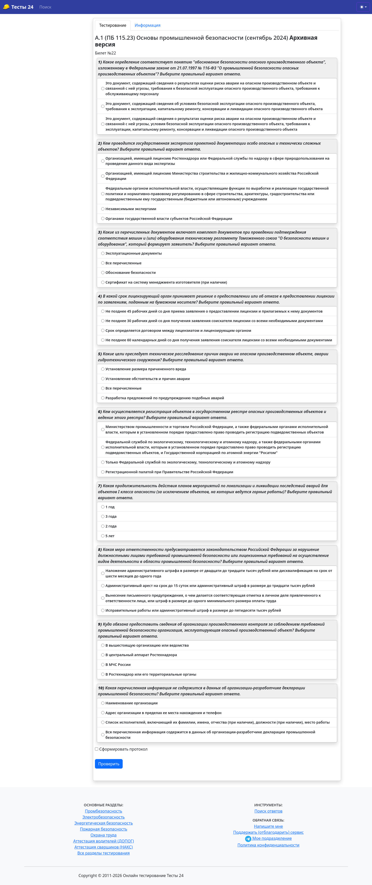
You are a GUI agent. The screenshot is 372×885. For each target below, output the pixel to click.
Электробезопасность (103, 817)
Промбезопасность (103, 811)
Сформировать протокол (123, 749)
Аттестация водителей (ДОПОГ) (103, 841)
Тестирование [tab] (112, 25)
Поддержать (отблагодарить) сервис (268, 832)
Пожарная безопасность (103, 829)
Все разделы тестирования (103, 853)
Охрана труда (103, 835)
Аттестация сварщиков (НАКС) (103, 847)
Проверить (108, 764)
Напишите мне (268, 826)
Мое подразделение (268, 838)
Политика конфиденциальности (268, 845)
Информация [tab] (147, 25)
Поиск (45, 7)
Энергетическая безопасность (103, 823)
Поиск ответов (269, 811)
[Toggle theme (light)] (363, 7)
